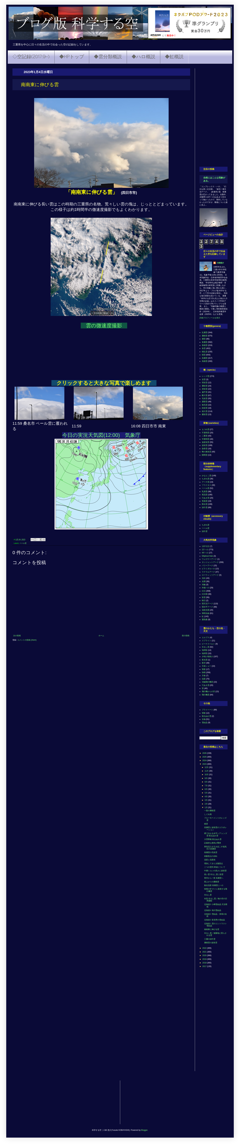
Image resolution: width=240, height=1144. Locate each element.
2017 (204, 966)
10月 (207, 774)
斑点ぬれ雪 (206, 716)
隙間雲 (204, 455)
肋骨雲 (204, 449)
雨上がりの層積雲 (211, 882)
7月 (206, 786)
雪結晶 (204, 722)
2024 (204, 760)
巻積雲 (204, 345)
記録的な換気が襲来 (212, 843)
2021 (204, 952)
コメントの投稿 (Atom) (26, 640)
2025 (204, 757)
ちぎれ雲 (205, 479)
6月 (206, 789)
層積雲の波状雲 (210, 943)
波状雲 (204, 445)
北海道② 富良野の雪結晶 (214, 920)
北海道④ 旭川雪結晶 (212, 910)
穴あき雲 (205, 498)
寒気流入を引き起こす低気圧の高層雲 (215, 848)
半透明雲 (205, 439)
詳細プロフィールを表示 (209, 318)
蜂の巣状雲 (206, 452)
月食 (204, 675)
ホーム (101, 636)
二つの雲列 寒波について (214, 867)
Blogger (144, 1130)
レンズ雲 (205, 376)
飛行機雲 (205, 695)
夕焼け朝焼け (207, 656)
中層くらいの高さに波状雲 (215, 871)
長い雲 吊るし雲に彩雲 (213, 874)
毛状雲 (204, 398)
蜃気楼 (204, 619)
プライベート (207, 710)
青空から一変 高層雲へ (213, 878)
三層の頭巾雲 (209, 939)
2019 (204, 959)
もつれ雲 (205, 429)
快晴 (204, 672)
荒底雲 (204, 501)
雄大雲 (204, 411)
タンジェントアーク (210, 562)
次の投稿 (17, 636)
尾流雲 (204, 495)
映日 (204, 600)
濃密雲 (204, 402)
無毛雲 (204, 405)
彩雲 (204, 597)
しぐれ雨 (208, 814)
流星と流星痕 (209, 860)
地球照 (204, 653)
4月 (206, 796)
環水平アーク (207, 607)
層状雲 (204, 386)
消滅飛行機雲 (207, 682)
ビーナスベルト (208, 644)
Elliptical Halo (207, 556)
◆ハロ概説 (143, 57)
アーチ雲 (205, 482)
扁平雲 (204, 392)
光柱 (204, 578)
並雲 (204, 379)
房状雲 (204, 389)
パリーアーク (207, 565)
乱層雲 (204, 332)
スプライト (206, 641)
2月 (206, 804)
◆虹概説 (174, 57)
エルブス (205, 637)
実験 (204, 713)
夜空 (204, 663)
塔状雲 (204, 382)
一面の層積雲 (209, 810)
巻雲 (204, 348)
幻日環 (204, 594)
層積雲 (204, 336)
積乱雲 (204, 352)
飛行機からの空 (208, 691)
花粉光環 (205, 610)
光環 (204, 581)
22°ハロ (205, 550)
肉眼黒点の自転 (210, 856)
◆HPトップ (71, 57)
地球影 (204, 650)
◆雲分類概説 (108, 57)
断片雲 (204, 395)
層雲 (204, 339)
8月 (206, 782)
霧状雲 (204, 414)
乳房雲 (204, 491)
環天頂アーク (207, 604)
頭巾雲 (204, 507)
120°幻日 (205, 546)
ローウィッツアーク (210, 575)
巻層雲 (204, 342)
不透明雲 (205, 433)
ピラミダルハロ (208, 569)
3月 (206, 800)
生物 (204, 719)
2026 (204, 753)
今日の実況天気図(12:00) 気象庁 (101, 435)
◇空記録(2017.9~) (31, 57)
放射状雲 (205, 442)
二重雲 (204, 436)
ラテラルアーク (208, 572)
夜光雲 (204, 660)
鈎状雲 (204, 408)
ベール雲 (23, 543)
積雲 (204, 355)
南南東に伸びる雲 (211, 929)
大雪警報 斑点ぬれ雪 (212, 839)
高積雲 (204, 361)
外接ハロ (205, 588)
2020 (204, 955)
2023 (204, 764)
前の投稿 (185, 636)
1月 (206, 807)
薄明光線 (205, 613)
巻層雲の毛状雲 (210, 852)
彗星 (204, 669)
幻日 (204, 591)
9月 (206, 778)
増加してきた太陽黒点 (213, 863)
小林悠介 (220, 263)
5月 (206, 793)
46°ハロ (205, 553)
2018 (204, 963)
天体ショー (206, 666)
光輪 (204, 584)
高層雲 (204, 358)
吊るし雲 (205, 647)
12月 (207, 767)
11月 (207, 771)
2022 (204, 948)
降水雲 (204, 504)
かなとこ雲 (206, 476)
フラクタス (206, 485)
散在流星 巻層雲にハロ (213, 885)
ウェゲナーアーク (209, 559)
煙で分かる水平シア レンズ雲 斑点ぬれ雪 (215, 834)
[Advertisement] (213, 115)
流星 (204, 679)
